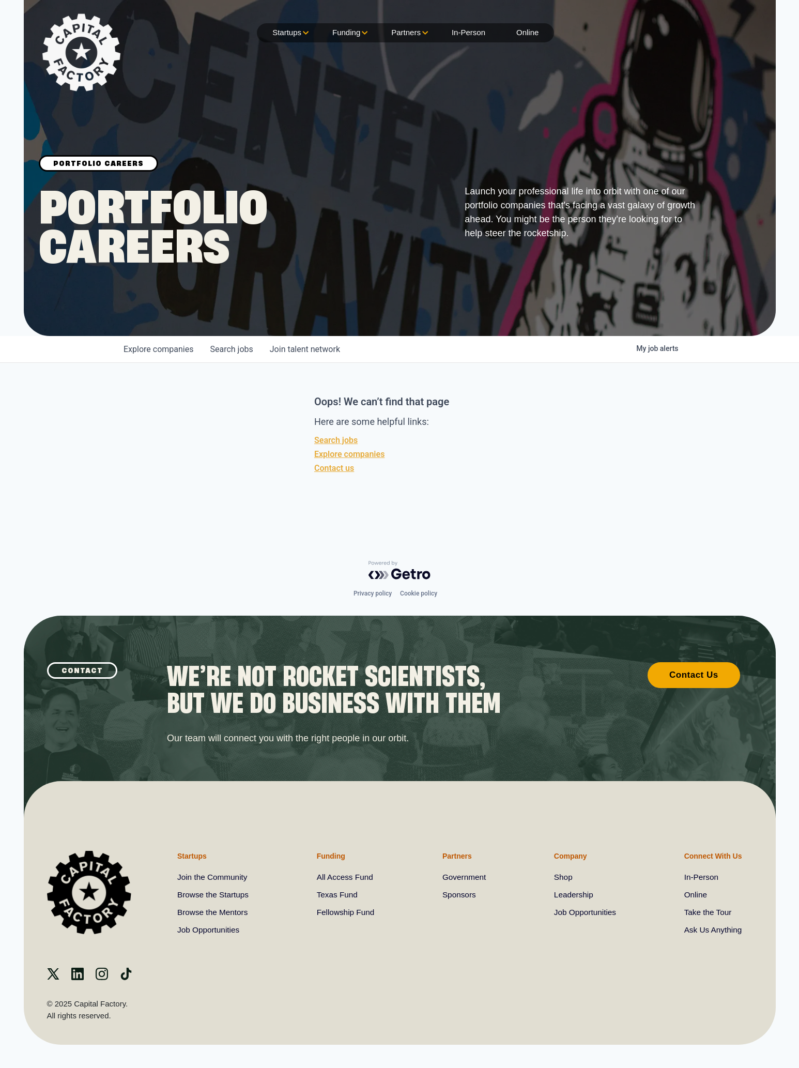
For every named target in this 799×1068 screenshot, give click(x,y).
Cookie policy (418, 592)
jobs (231, 349)
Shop (561, 877)
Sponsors (459, 894)
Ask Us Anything (712, 929)
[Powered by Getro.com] (399, 569)
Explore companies (349, 454)
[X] (53, 977)
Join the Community (213, 877)
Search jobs (336, 440)
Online (527, 32)
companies (158, 349)
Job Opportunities (209, 929)
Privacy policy (373, 592)
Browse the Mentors (214, 912)
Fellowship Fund (347, 912)
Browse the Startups (214, 894)
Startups (289, 33)
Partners (408, 33)
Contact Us (693, 674)
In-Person (468, 32)
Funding (348, 33)
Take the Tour (706, 912)
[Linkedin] (77, 977)
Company (568, 855)
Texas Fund (338, 894)
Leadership (572, 894)
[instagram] (102, 977)
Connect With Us (711, 855)
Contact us (334, 468)
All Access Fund (346, 877)
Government (464, 877)
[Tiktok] (126, 977)
